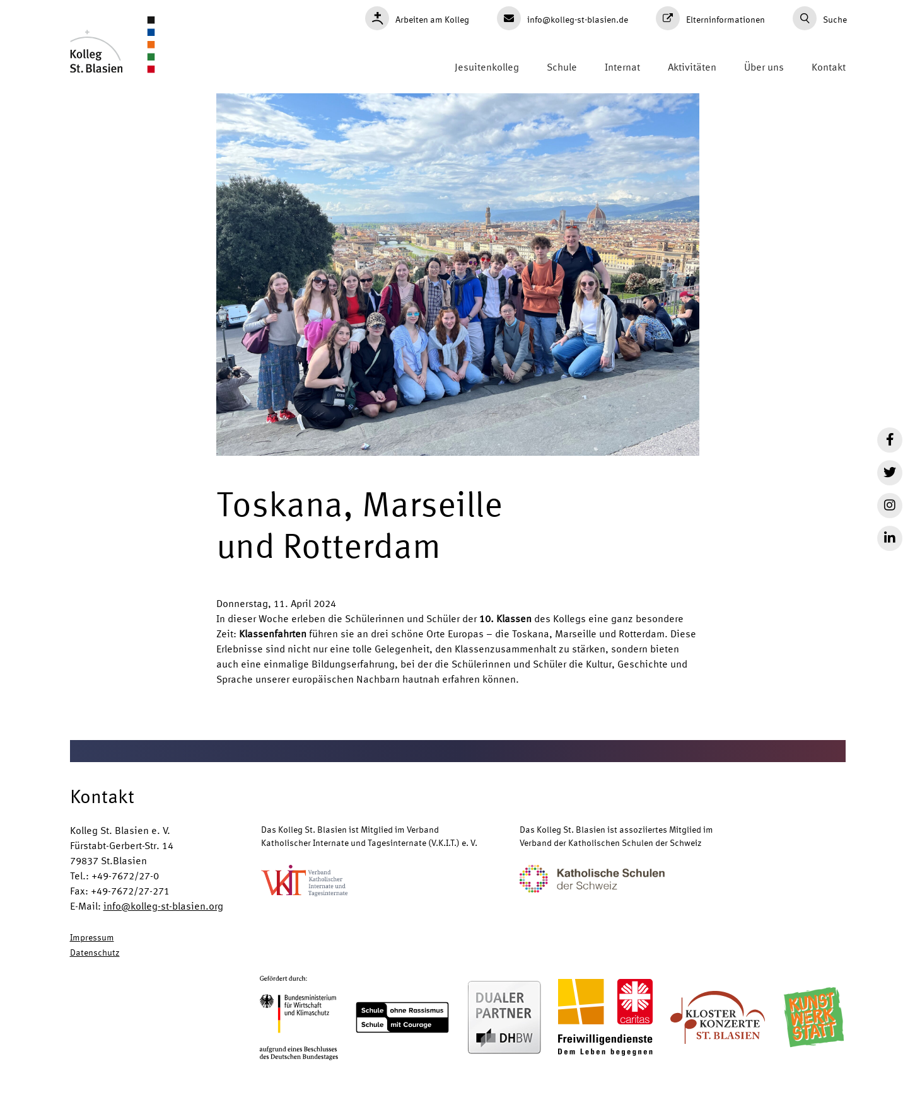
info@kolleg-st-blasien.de (562, 18)
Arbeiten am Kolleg (417, 18)
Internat (622, 66)
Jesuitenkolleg (487, 66)
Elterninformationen (710, 18)
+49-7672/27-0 (125, 875)
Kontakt (829, 66)
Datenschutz (95, 952)
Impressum (92, 936)
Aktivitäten (692, 66)
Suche (820, 18)
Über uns (764, 66)
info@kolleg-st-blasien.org (163, 905)
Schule (562, 66)
